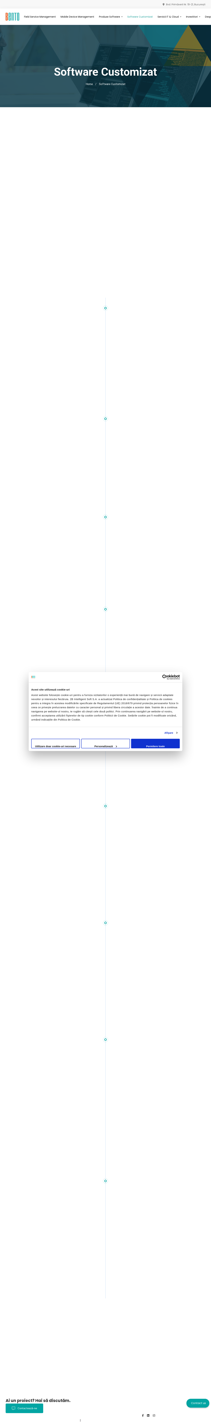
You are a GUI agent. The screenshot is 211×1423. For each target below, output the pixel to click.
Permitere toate (155, 746)
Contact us (198, 1403)
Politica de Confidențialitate (81, 1416)
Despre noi (36, 1420)
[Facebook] (143, 1415)
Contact (51, 1420)
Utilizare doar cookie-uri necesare (55, 746)
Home (89, 84)
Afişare (168, 732)
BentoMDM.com (69, 1420)
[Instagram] (154, 1415)
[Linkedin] (148, 1415)
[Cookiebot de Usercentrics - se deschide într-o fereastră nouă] (165, 677)
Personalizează (105, 746)
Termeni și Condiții (113, 1416)
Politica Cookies (16, 1420)
